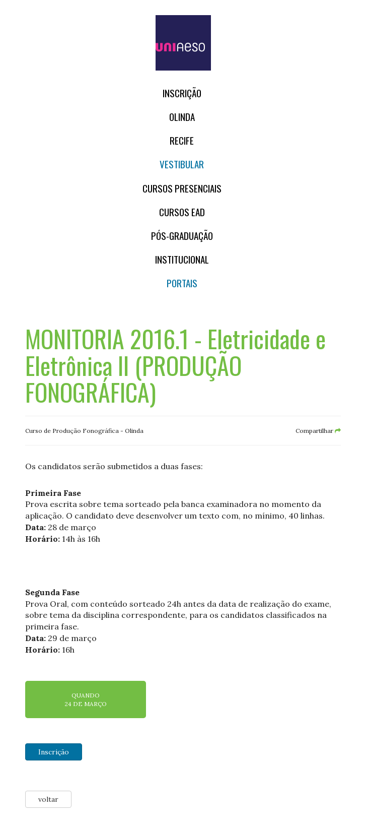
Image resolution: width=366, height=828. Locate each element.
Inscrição (182, 93)
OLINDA (182, 116)
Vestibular (182, 164)
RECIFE (182, 140)
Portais (182, 283)
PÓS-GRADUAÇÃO (182, 235)
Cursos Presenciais (182, 188)
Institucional (182, 259)
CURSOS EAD (182, 212)
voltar (48, 799)
